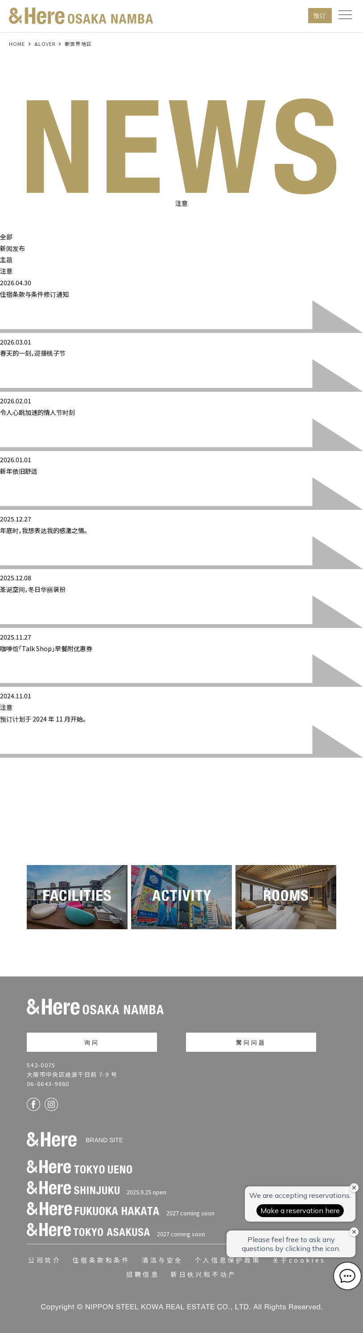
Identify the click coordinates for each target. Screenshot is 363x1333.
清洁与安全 (162, 1259)
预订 (320, 15)
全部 (6, 236)
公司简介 (44, 1259)
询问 (91, 1042)
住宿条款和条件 (101, 1259)
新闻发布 (12, 248)
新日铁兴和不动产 (204, 1274)
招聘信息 (142, 1274)
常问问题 (251, 1042)
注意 (6, 271)
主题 (6, 259)
